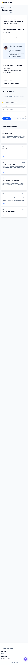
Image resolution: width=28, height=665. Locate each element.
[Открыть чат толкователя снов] (25, 659)
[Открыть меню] (26, 2)
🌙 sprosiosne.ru (7, 2)
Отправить (6, 118)
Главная (2, 7)
